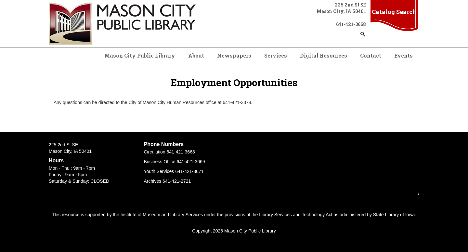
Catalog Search (394, 12)
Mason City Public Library (139, 55)
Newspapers (234, 55)
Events (403, 55)
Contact (370, 55)
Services (275, 55)
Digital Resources (323, 55)
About (196, 55)
